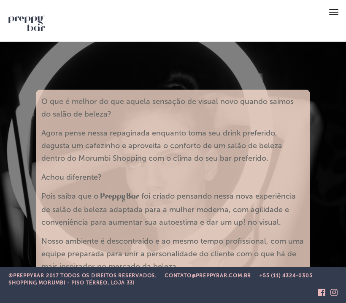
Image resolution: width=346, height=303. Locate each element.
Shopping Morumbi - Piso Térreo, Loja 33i (71, 283)
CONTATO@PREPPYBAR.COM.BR (208, 276)
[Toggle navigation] (333, 12)
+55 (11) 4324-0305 (285, 276)
